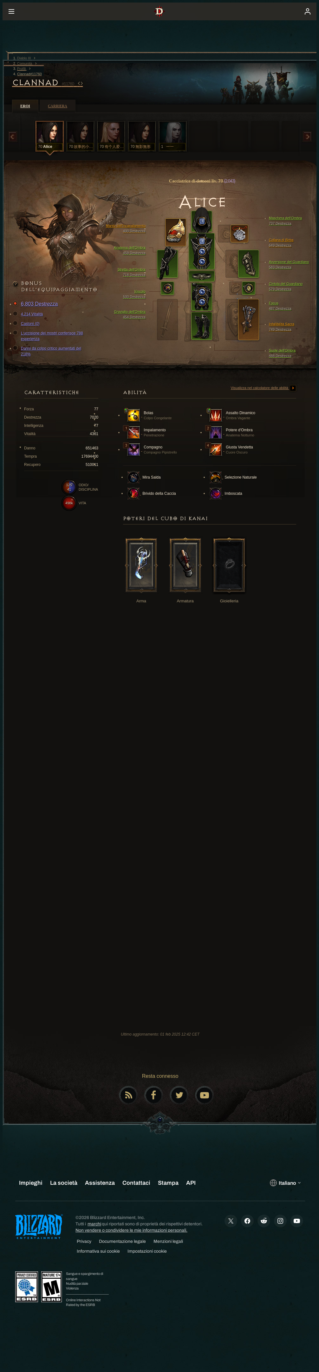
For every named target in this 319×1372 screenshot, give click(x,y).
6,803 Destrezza (36, 304)
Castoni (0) (27, 324)
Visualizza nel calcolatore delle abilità (263, 388)
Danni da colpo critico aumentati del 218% (48, 351)
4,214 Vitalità (29, 314)
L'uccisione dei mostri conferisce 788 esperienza (49, 335)
